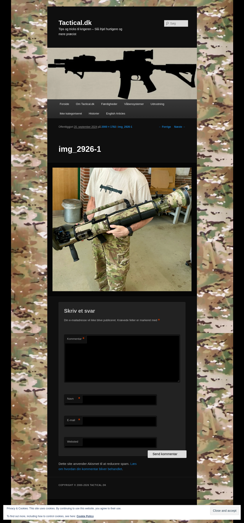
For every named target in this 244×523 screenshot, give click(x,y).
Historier (94, 113)
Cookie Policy (85, 516)
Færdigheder (109, 104)
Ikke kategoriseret (71, 113)
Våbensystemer (134, 104)
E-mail (73, 420)
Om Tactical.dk (85, 104)
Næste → (179, 126)
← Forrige (165, 126)
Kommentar (75, 339)
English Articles (115, 113)
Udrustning (157, 104)
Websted (72, 441)
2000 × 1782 (109, 126)
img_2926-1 (125, 126)
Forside (64, 104)
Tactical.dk (75, 22)
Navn (73, 399)
